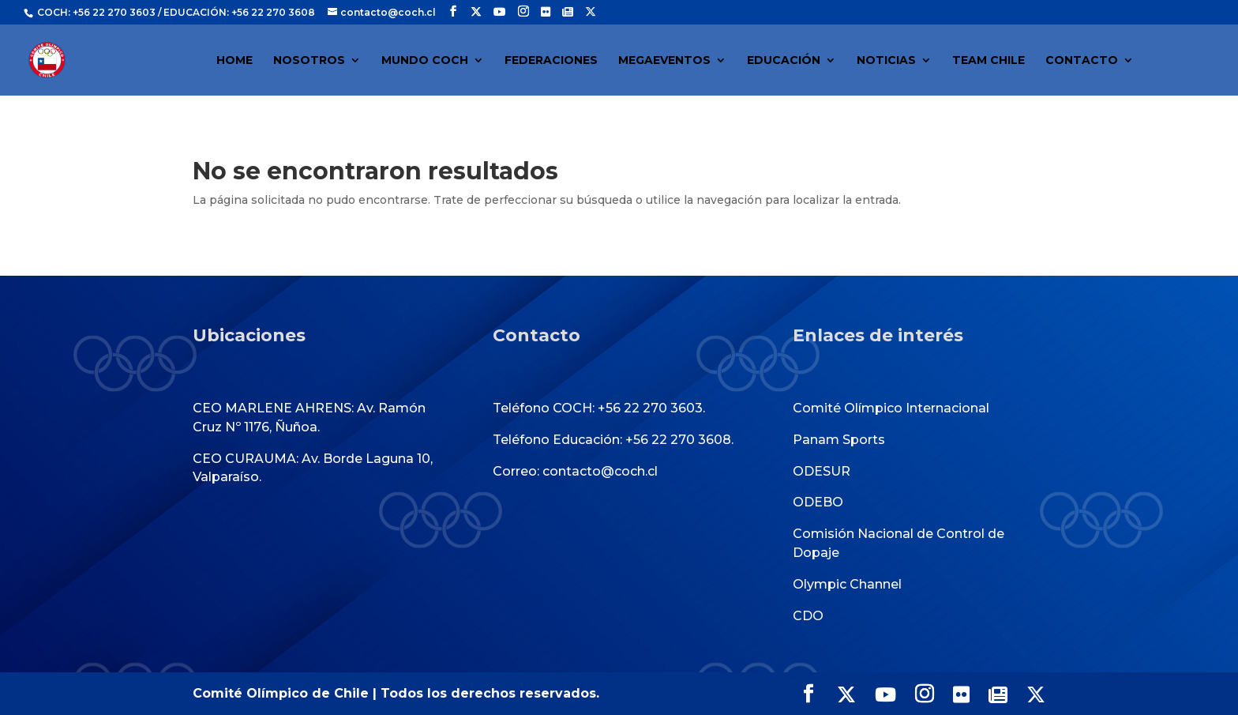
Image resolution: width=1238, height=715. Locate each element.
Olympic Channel (847, 584)
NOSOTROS (309, 61)
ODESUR (821, 471)
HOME (234, 61)
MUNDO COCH (424, 61)
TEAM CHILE (988, 61)
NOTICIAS (886, 61)
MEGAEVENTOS (664, 61)
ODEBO (818, 502)
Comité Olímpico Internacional (891, 408)
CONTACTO (1081, 61)
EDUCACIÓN (783, 61)
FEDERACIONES (551, 61)
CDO (808, 615)
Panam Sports (839, 439)
